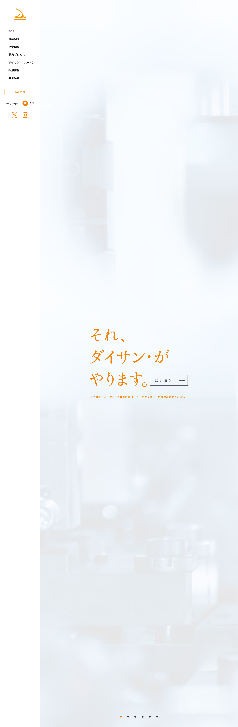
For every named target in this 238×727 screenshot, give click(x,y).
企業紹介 (14, 46)
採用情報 (14, 70)
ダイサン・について (21, 62)
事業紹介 (14, 39)
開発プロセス (17, 54)
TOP (12, 31)
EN (32, 103)
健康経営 (14, 78)
